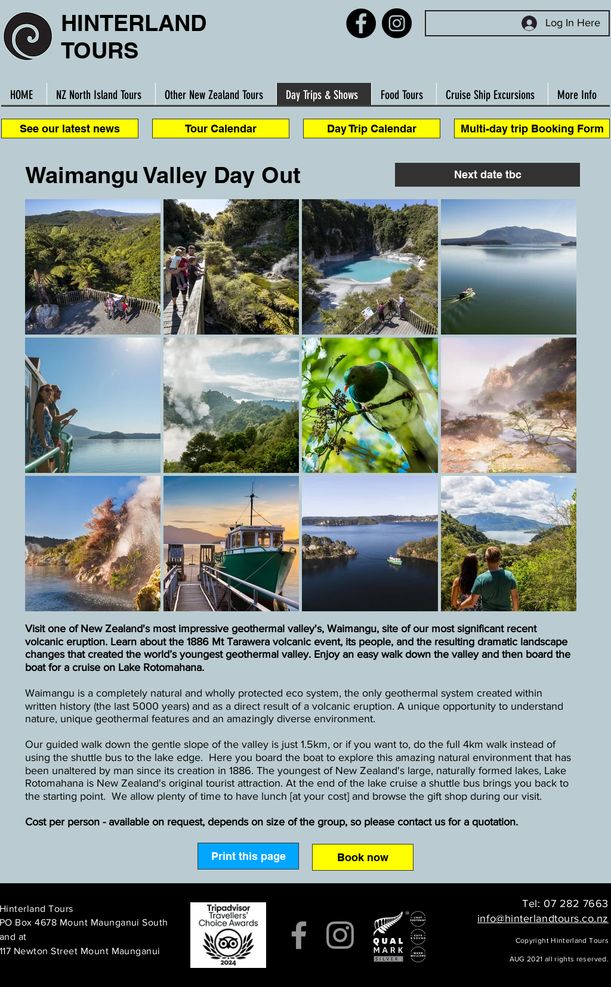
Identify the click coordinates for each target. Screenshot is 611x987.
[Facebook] (361, 23)
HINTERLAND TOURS (133, 36)
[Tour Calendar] (220, 128)
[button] (487, 175)
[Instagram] (397, 23)
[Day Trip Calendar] (371, 128)
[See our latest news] (69, 128)
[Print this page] (248, 856)
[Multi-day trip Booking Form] (532, 128)
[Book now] (362, 857)
